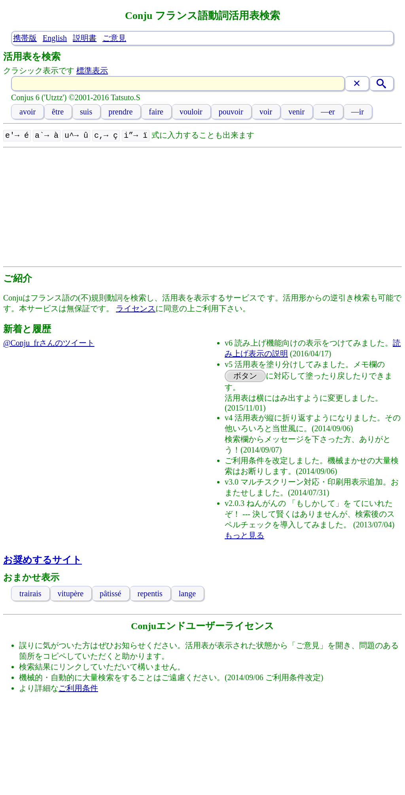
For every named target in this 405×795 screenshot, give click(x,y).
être (58, 111)
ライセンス (135, 307)
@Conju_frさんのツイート (49, 342)
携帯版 (25, 38)
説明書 (85, 38)
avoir (27, 111)
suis (86, 111)
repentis (150, 592)
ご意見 (114, 38)
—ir (357, 111)
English (55, 38)
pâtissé (110, 592)
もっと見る (244, 534)
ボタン (245, 375)
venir (296, 111)
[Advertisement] (202, 206)
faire (156, 111)
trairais (30, 592)
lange (187, 592)
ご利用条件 (78, 687)
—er (328, 111)
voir (265, 111)
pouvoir (231, 111)
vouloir (191, 111)
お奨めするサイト (42, 559)
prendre (120, 111)
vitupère (71, 592)
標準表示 (92, 70)
